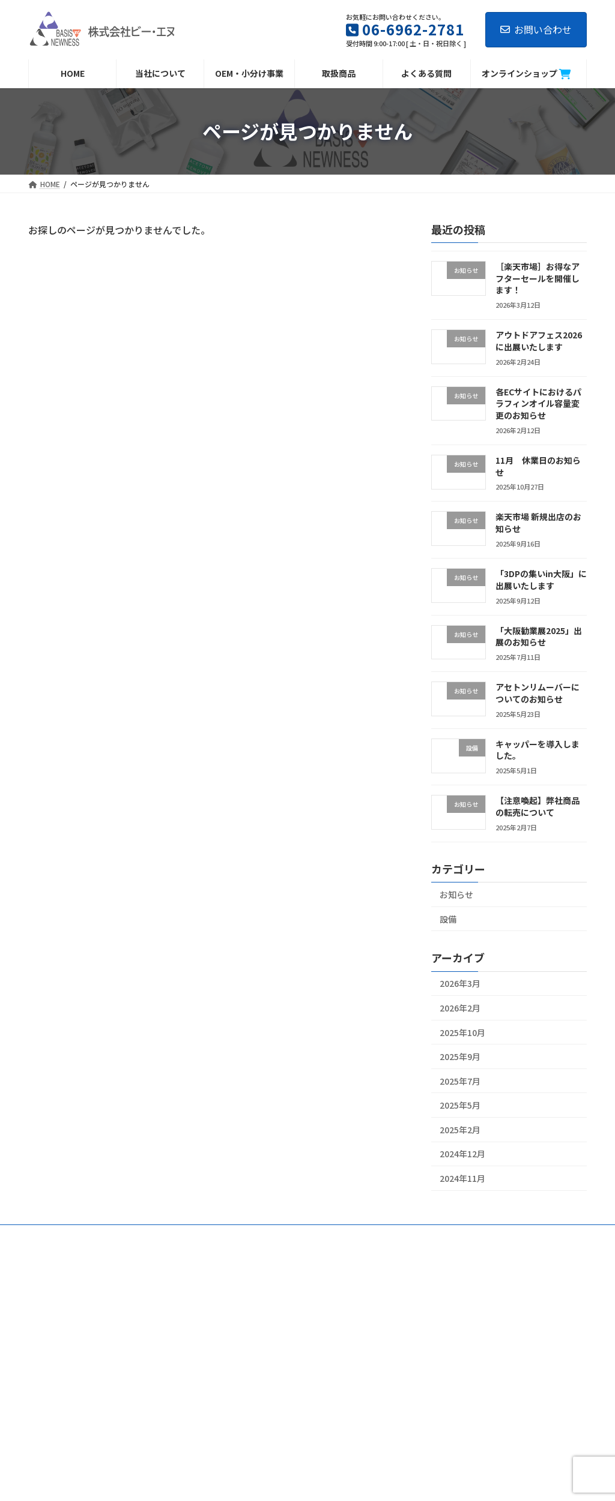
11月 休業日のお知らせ (538, 466)
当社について (61, 1235)
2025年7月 (460, 1080)
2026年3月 (460, 983)
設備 (448, 918)
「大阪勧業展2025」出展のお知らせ (538, 636)
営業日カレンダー (398, 1235)
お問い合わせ (536, 29)
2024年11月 (462, 1178)
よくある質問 (323, 1235)
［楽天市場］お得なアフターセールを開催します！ (537, 278)
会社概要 (121, 1235)
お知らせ (456, 894)
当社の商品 (178, 1235)
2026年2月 (460, 1008)
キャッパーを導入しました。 (537, 750)
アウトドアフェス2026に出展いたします (538, 341)
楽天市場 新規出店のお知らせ (538, 523)
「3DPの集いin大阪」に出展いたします (541, 580)
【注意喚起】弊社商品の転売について (537, 806)
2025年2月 (460, 1130)
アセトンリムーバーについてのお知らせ (537, 693)
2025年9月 (460, 1056)
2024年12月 (462, 1154)
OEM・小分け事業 (249, 1235)
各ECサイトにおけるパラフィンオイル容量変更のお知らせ (538, 403)
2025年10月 (462, 1032)
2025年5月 (460, 1105)
